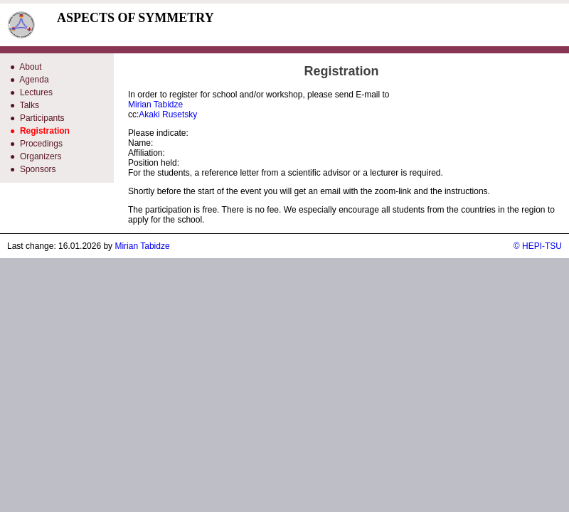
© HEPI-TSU (538, 246)
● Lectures (31, 92)
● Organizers (36, 156)
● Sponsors (33, 169)
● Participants (37, 118)
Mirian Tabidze (155, 105)
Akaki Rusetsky (168, 114)
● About (26, 67)
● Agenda (29, 80)
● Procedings (36, 144)
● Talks (24, 105)
